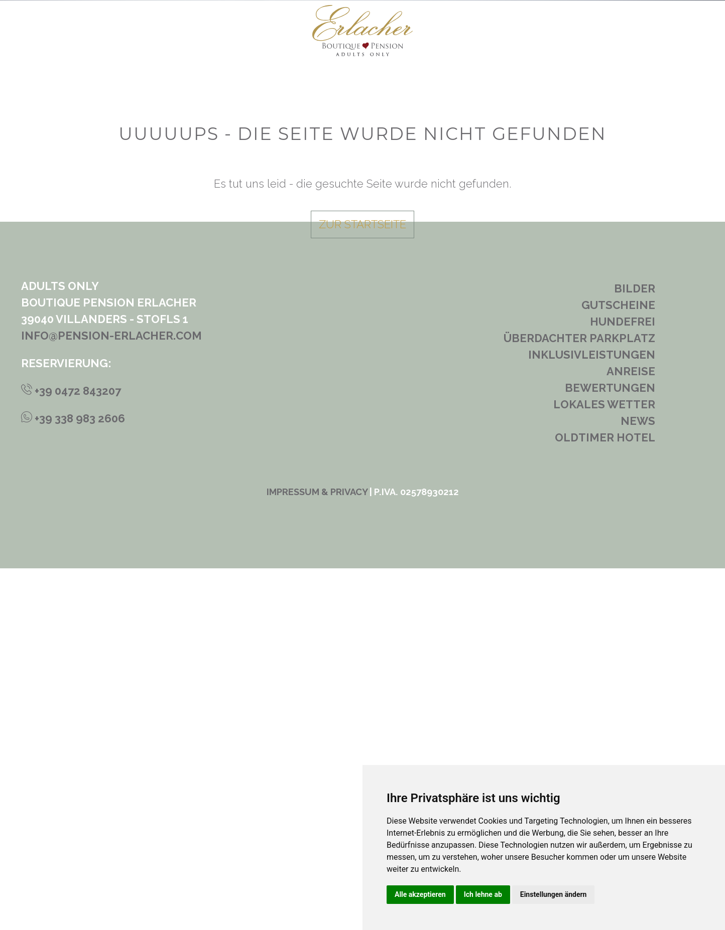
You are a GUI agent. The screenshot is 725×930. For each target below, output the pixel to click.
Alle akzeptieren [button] (420, 894)
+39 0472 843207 (71, 752)
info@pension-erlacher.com (111, 697)
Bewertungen (610, 749)
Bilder (634, 650)
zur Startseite (362, 585)
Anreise (631, 732)
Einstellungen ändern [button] (553, 894)
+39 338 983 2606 (73, 780)
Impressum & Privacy (317, 853)
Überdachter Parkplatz (579, 699)
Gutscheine (618, 666)
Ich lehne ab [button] (483, 894)
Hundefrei (622, 683)
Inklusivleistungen (591, 716)
